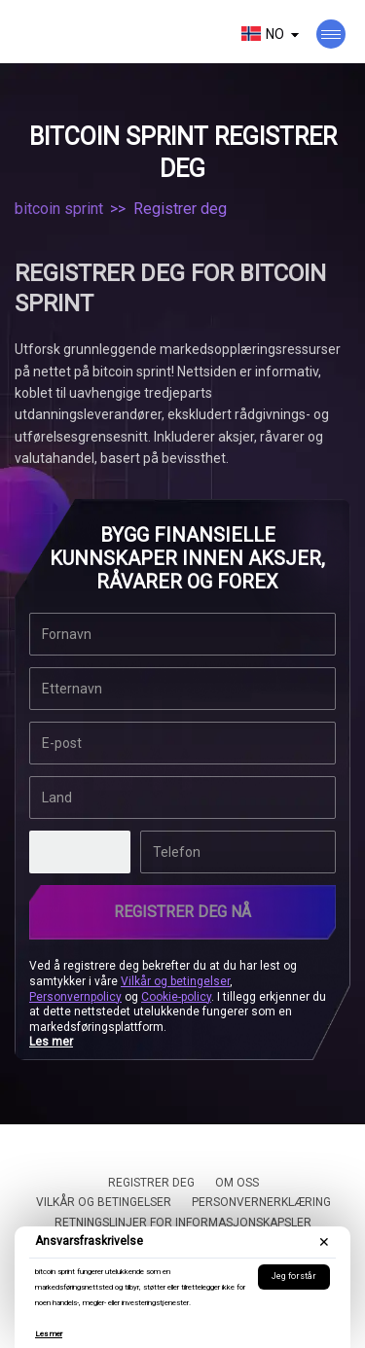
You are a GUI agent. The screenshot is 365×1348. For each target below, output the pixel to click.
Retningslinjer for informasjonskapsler (183, 1222)
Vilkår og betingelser (175, 981)
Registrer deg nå (182, 912)
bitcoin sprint (59, 208)
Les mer (48, 1334)
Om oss (237, 1182)
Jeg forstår (294, 1276)
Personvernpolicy (75, 997)
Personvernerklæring (261, 1202)
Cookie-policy (176, 997)
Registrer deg (151, 1182)
